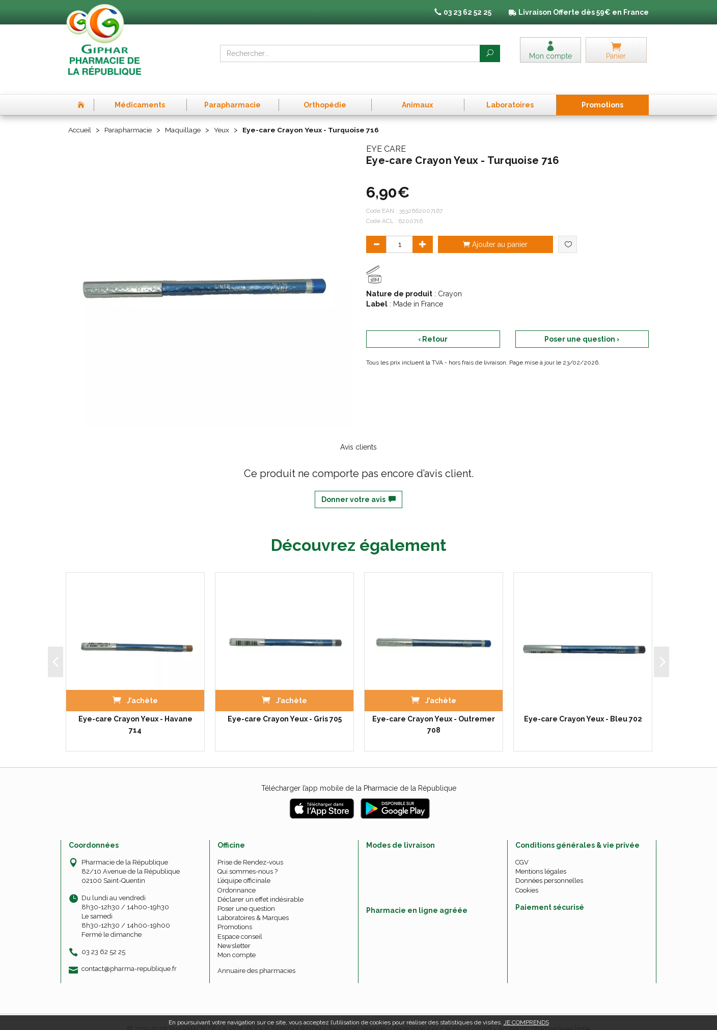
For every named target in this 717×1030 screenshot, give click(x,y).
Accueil (80, 116)
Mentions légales (540, 857)
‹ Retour (433, 325)
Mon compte (236, 941)
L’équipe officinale (243, 867)
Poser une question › (581, 325)
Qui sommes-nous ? (247, 857)
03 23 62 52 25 (103, 937)
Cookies (526, 876)
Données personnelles (549, 867)
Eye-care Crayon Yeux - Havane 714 (135, 710)
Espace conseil (239, 922)
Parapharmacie (130, 116)
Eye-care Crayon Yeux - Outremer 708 (433, 710)
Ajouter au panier (495, 230)
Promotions (234, 913)
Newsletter (234, 931)
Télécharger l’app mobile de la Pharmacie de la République (358, 774)
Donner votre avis (358, 486)
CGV (522, 848)
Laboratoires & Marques (253, 904)
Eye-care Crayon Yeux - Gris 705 (285, 705)
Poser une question (246, 895)
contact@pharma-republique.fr (129, 954)
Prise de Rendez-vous (250, 848)
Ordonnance (236, 876)
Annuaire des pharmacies (256, 957)
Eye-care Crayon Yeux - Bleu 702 (583, 705)
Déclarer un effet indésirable (260, 885)
